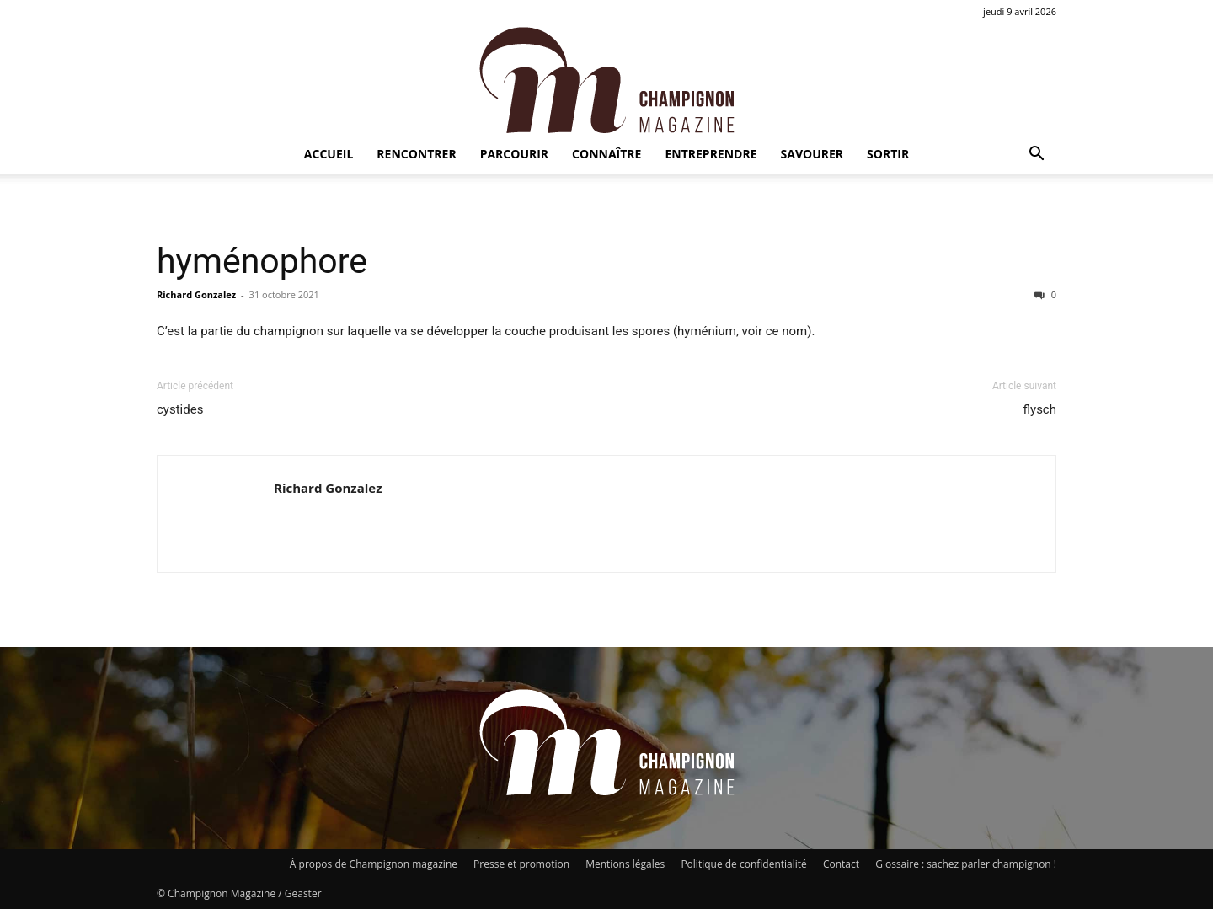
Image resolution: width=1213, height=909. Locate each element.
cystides (180, 409)
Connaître (606, 154)
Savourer (812, 154)
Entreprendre (710, 154)
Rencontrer (416, 154)
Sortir (888, 154)
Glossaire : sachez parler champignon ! (965, 864)
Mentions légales (625, 864)
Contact (841, 864)
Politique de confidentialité (743, 864)
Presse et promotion (521, 864)
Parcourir (514, 154)
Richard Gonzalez (196, 294)
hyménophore (262, 261)
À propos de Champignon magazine (373, 864)
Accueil (328, 154)
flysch (1039, 409)
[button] (1036, 155)
